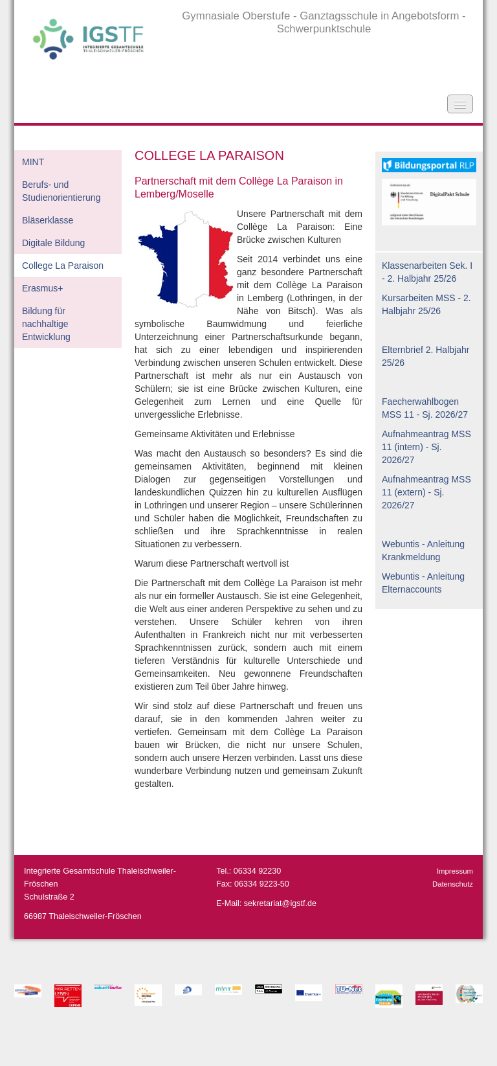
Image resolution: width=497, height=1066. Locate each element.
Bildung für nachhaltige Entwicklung (46, 324)
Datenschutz (452, 884)
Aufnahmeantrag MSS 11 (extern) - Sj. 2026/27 (426, 492)
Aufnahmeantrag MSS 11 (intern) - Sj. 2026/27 (426, 447)
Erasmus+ (42, 288)
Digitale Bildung (53, 243)
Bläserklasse (47, 220)
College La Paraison (63, 265)
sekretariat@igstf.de (280, 903)
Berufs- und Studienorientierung (61, 191)
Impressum (455, 871)
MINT (33, 162)
